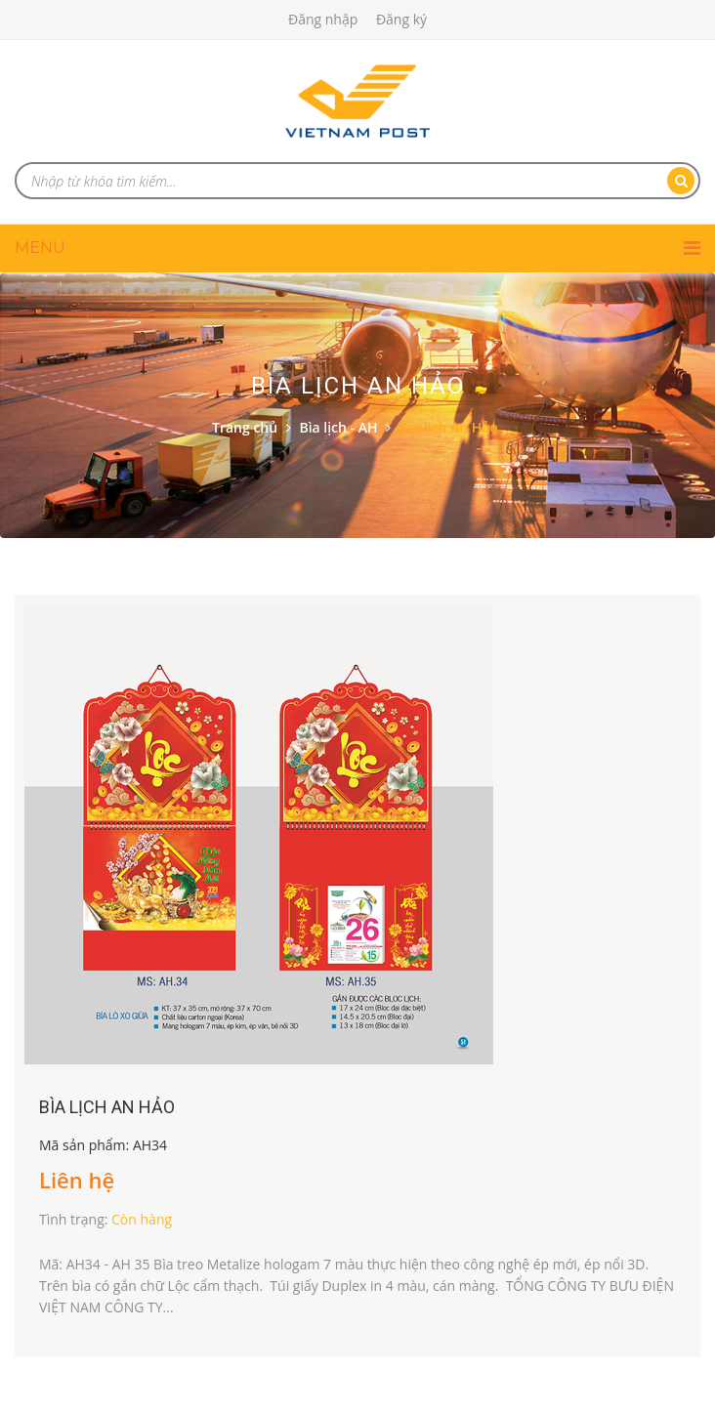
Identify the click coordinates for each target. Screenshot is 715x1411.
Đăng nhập (323, 19)
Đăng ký (401, 19)
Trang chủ (244, 427)
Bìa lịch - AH (338, 427)
